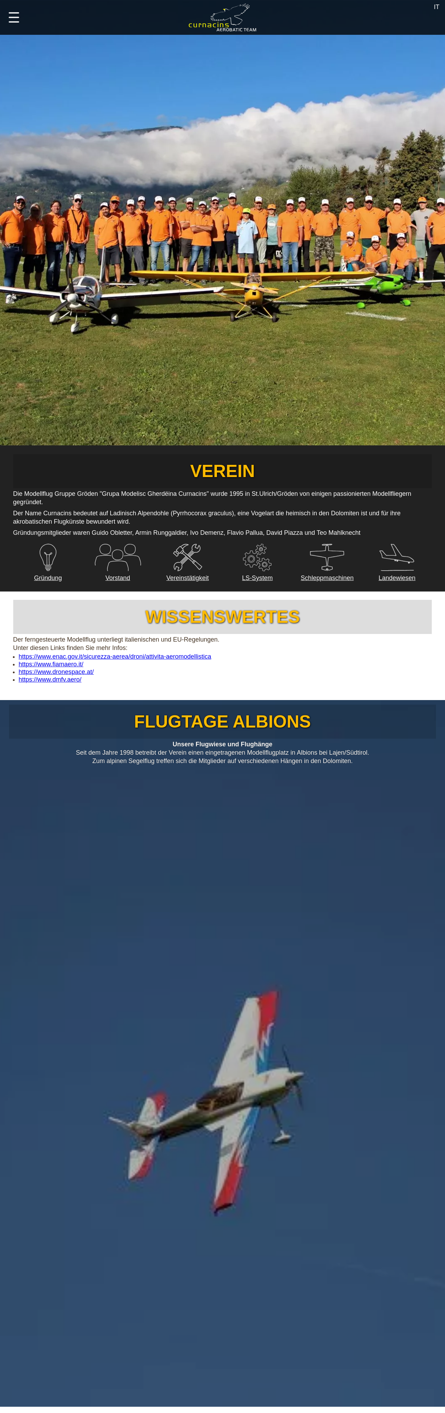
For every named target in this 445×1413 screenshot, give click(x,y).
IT (436, 6)
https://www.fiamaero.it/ (51, 664)
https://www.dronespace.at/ (56, 671)
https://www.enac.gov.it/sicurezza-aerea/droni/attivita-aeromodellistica (115, 656)
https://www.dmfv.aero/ (50, 679)
